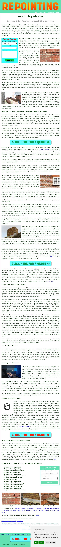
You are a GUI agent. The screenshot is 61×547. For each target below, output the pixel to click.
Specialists (17, 534)
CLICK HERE (49, 281)
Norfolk (17, 508)
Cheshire (38, 508)
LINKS (40, 12)
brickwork (23, 458)
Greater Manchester (27, 508)
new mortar (34, 196)
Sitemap (2, 534)
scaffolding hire (24, 426)
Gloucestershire (50, 510)
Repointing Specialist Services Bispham (21, 463)
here (54, 459)
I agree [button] (36, 542)
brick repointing (20, 86)
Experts (27, 534)
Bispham (36, 269)
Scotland (46, 508)
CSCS (51, 257)
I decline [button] (41, 542)
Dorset (41, 510)
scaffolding (45, 149)
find (6, 444)
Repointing (5, 269)
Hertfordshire (26, 510)
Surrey (35, 510)
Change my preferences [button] (50, 542)
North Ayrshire (6, 510)
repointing (23, 32)
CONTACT (50, 12)
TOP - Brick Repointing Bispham (12, 521)
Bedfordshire (54, 508)
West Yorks (16, 510)
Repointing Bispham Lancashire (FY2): (14, 25)
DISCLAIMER (56, 12)
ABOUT (45, 12)
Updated (22, 534)
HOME (36, 12)
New (12, 534)
